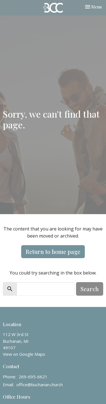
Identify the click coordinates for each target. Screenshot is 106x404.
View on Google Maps (24, 354)
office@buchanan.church (39, 384)
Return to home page (53, 251)
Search (90, 289)
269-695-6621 (33, 376)
